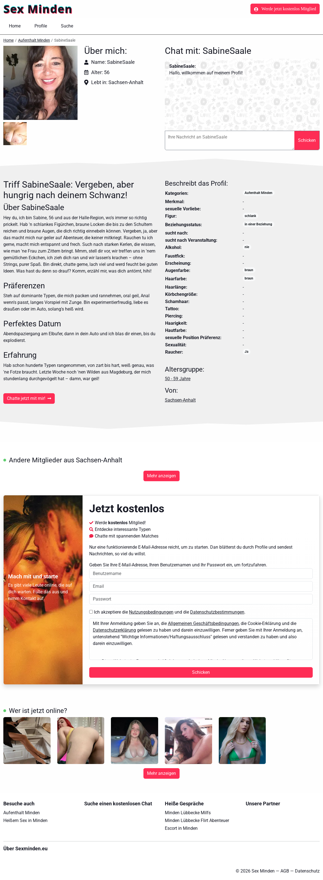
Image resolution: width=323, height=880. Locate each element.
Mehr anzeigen (161, 475)
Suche (67, 26)
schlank (250, 216)
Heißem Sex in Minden (25, 820)
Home (15, 26)
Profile (40, 26)
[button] (40, 83)
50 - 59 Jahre (177, 378)
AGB (284, 871)
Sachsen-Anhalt (180, 400)
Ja (246, 352)
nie (247, 247)
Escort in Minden (181, 828)
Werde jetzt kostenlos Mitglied (285, 8)
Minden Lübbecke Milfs (188, 812)
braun (249, 270)
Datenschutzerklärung (114, 630)
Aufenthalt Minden (34, 40)
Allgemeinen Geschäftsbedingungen (203, 623)
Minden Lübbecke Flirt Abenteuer (197, 820)
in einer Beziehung (258, 224)
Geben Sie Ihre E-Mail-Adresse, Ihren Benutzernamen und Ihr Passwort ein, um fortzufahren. (201, 570)
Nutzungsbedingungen (151, 612)
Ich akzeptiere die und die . (167, 612)
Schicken (307, 140)
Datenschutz (307, 871)
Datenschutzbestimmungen (217, 612)
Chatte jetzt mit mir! (29, 398)
